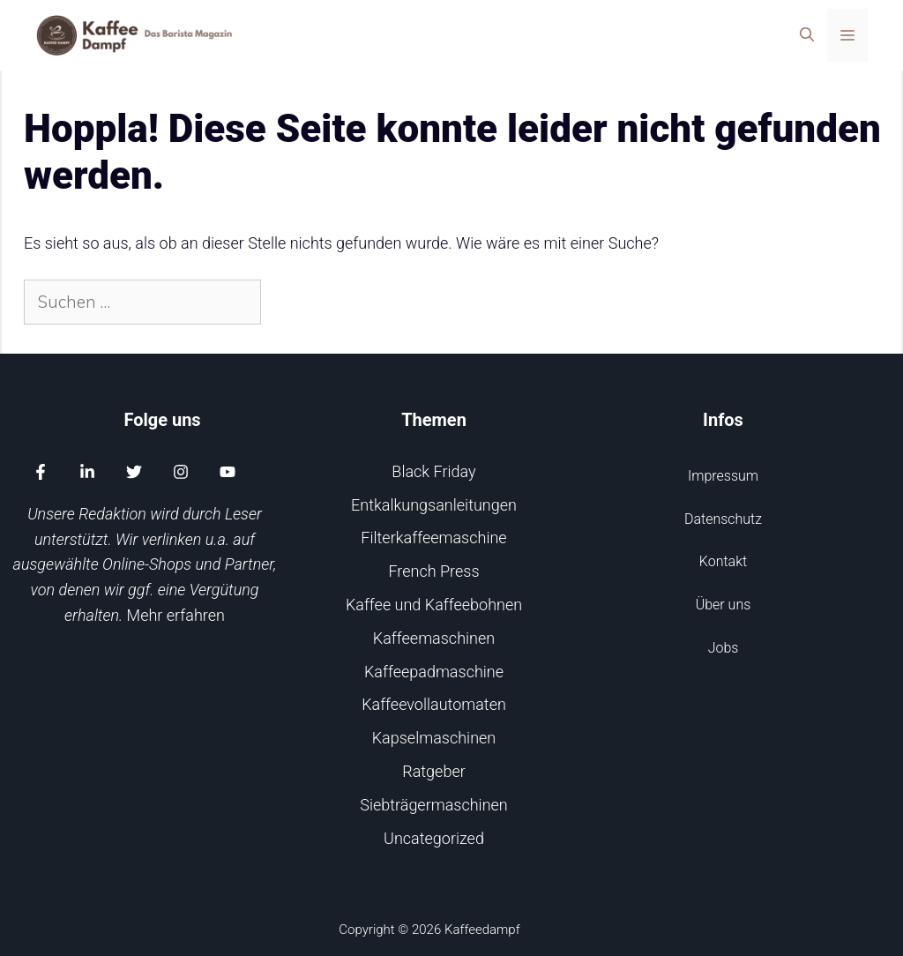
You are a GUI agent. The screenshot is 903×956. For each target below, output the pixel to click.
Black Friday (433, 471)
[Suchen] (291, 302)
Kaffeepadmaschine (434, 671)
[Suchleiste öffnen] (807, 35)
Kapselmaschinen (434, 737)
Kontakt (723, 561)
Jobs (723, 647)
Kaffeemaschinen (434, 638)
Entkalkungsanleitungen (434, 505)
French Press (433, 571)
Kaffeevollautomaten (434, 704)
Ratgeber (434, 771)
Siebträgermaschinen (434, 804)
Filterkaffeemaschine (433, 537)
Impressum (723, 475)
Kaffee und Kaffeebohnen (434, 604)
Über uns (723, 604)
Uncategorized (434, 838)
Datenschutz (723, 519)
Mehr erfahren (176, 615)
